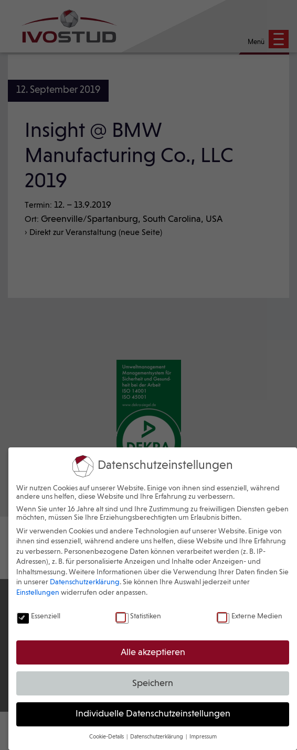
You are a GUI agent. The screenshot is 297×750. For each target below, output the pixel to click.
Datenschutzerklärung (85, 582)
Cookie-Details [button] (107, 737)
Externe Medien (249, 616)
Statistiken (138, 616)
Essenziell (38, 616)
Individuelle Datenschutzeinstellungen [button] (153, 714)
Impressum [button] (203, 737)
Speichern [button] (152, 683)
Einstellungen (37, 592)
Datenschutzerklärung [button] (157, 737)
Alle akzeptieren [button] (153, 652)
